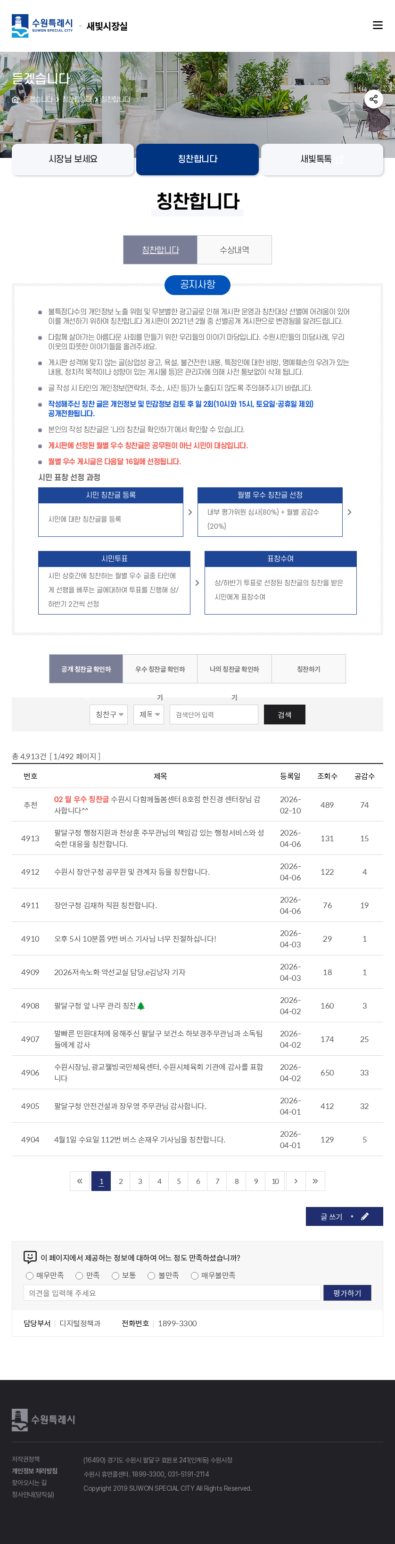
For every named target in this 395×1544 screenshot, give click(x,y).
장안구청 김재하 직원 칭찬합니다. (105, 905)
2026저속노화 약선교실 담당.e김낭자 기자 (119, 971)
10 (275, 1180)
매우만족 (50, 1275)
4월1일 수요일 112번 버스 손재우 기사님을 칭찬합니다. (139, 1139)
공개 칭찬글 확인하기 (86, 673)
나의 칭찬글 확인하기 (234, 673)
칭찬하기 (309, 668)
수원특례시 (45, 1420)
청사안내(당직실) (33, 1494)
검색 (285, 714)
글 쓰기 (332, 1216)
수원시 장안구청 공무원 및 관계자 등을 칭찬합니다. (132, 871)
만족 (93, 1275)
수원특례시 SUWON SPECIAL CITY (107, 26)
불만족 (168, 1275)
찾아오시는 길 (29, 1483)
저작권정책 (26, 1459)
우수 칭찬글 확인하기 (160, 673)
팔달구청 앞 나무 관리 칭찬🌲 (99, 1005)
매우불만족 (218, 1275)
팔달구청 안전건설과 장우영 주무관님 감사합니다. (130, 1105)
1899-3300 (148, 1474)
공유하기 (373, 99)
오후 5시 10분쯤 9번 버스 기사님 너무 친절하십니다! (135, 938)
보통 (129, 1275)
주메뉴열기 (378, 25)
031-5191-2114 (188, 1474)
